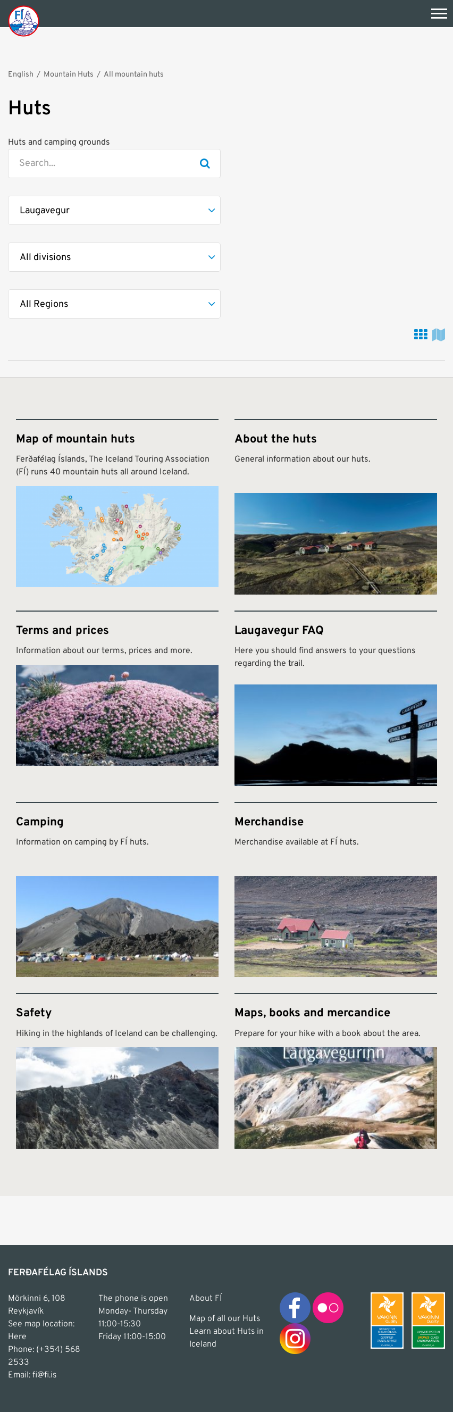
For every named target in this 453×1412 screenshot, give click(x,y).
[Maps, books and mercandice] (335, 1070)
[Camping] (117, 889)
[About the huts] (335, 507)
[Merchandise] (335, 889)
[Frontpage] (23, 20)
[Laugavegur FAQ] (335, 698)
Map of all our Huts (224, 1319)
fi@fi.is (44, 1375)
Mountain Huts (69, 74)
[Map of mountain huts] (117, 507)
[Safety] (117, 1070)
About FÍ (205, 1298)
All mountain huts (134, 74)
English (20, 74)
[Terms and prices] (117, 698)
